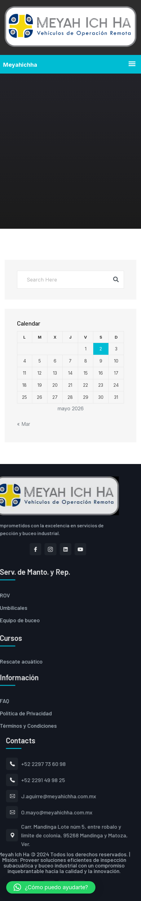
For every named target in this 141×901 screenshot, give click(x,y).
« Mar (23, 424)
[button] (50, 887)
